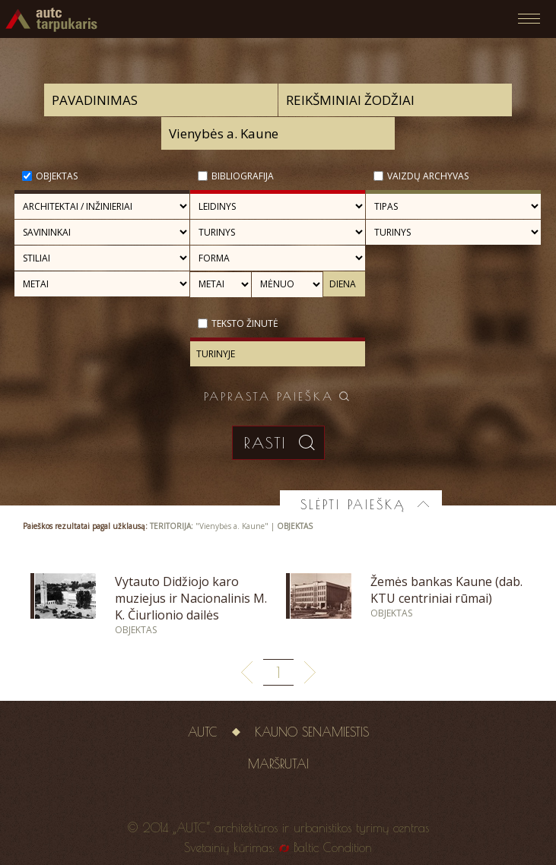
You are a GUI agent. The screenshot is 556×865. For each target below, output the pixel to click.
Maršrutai (278, 764)
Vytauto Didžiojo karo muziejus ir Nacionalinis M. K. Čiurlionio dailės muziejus (191, 606)
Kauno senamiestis (312, 732)
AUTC (203, 732)
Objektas (57, 176)
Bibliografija (242, 176)
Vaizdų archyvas (428, 176)
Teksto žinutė (244, 323)
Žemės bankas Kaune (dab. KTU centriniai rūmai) (446, 590)
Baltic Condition (333, 847)
